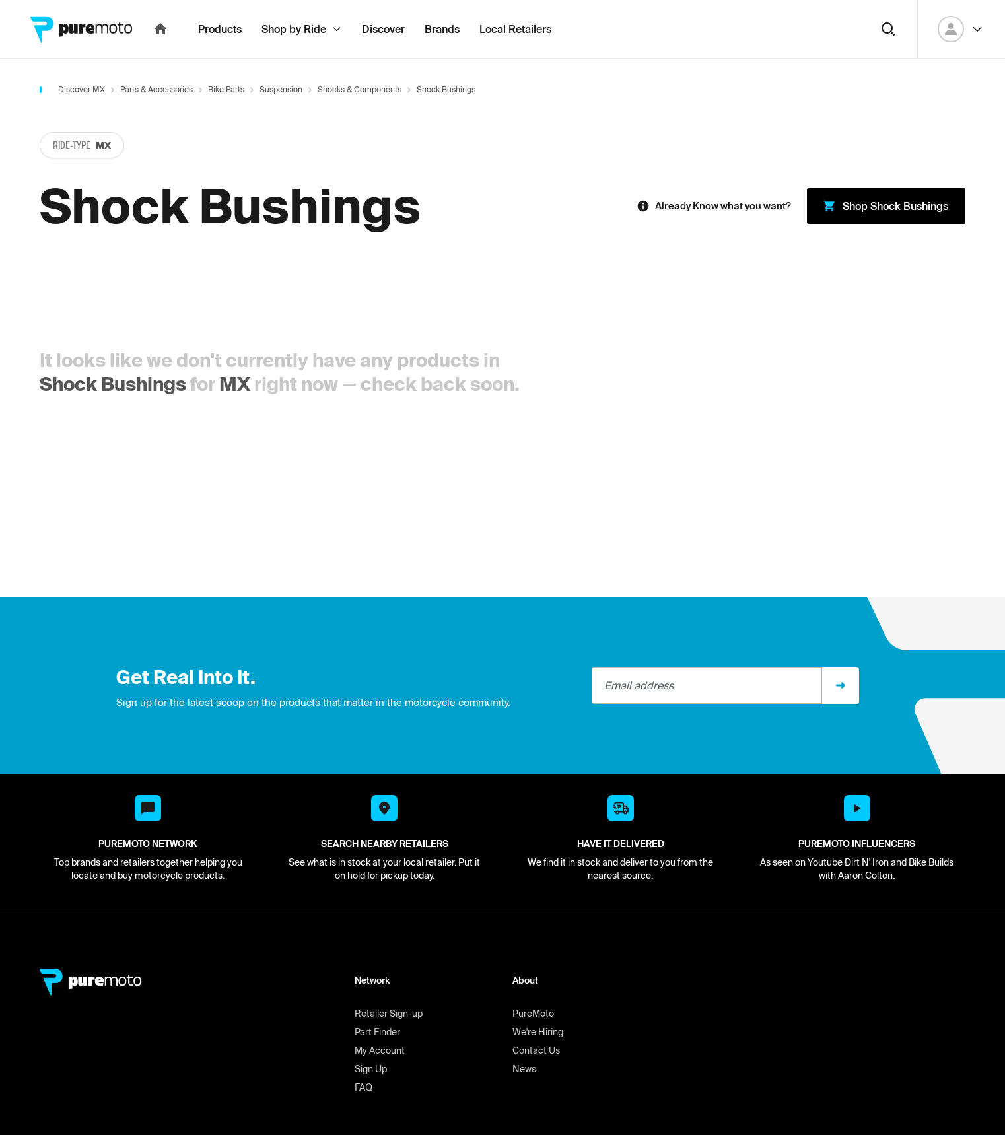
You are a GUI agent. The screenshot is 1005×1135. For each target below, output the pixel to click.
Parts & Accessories (156, 118)
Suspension (281, 118)
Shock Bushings (113, 413)
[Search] (888, 58)
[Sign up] (840, 714)
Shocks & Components (359, 118)
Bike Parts (226, 118)
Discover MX (81, 118)
